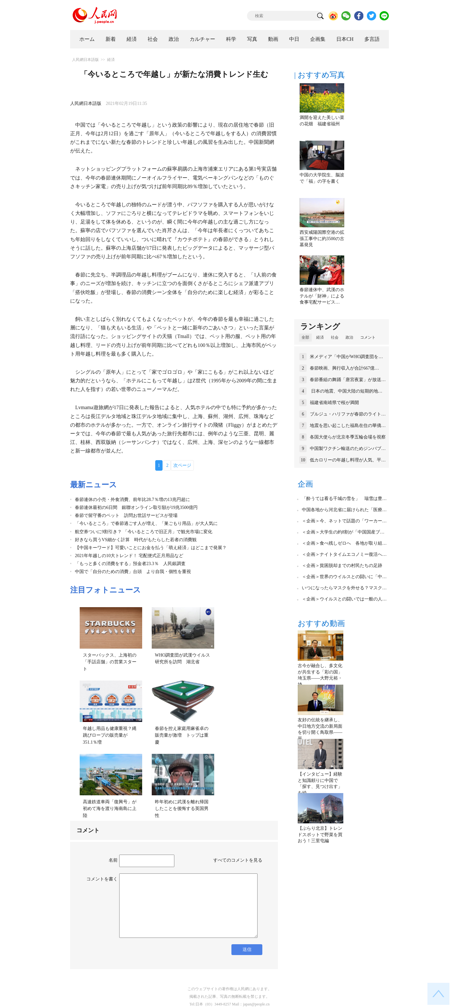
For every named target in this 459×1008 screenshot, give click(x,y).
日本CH (344, 39)
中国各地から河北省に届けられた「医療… (344, 509)
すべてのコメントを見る (237, 860)
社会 (153, 39)
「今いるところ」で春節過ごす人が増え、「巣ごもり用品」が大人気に (146, 523)
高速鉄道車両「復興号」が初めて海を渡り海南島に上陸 (109, 808)
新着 (111, 39)
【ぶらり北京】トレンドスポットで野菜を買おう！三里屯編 (320, 834)
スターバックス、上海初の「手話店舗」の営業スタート (109, 662)
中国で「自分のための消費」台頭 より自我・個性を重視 (133, 571)
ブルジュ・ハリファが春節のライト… (348, 414)
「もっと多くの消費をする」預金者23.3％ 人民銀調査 (130, 563)
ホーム (87, 39)
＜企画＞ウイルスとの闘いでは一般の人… (344, 599)
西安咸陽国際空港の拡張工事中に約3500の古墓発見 (322, 238)
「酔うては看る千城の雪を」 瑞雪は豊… (344, 498)
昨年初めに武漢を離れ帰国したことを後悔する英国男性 (181, 808)
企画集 (317, 39)
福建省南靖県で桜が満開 (334, 402)
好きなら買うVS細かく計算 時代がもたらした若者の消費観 (136, 539)
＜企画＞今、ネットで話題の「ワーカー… (344, 521)
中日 (294, 39)
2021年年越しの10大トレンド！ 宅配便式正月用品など (129, 555)
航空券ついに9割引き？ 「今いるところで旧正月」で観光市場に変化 (143, 531)
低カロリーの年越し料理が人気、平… (348, 460)
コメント (367, 337)
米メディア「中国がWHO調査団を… (346, 356)
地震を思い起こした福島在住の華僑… (348, 425)
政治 (174, 39)
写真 (252, 39)
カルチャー (202, 39)
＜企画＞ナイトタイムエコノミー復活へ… (344, 554)
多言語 (372, 39)
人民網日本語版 (85, 59)
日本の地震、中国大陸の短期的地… (346, 391)
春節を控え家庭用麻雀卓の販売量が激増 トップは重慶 (181, 735)
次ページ (182, 465)
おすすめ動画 (321, 623)
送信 (247, 949)
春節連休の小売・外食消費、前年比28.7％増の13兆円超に (132, 499)
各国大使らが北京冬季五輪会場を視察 (348, 437)
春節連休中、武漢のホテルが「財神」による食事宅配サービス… (322, 296)
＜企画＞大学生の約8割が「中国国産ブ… (343, 532)
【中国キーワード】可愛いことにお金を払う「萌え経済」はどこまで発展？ (151, 547)
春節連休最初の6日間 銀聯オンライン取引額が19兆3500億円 (136, 507)
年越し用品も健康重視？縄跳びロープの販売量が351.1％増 (109, 735)
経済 (132, 39)
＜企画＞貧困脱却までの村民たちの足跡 (342, 565)
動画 (273, 39)
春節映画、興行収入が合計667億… (344, 368)
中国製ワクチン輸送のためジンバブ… (348, 448)
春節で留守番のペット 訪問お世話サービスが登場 (126, 515)
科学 (231, 39)
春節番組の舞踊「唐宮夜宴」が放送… (348, 379)
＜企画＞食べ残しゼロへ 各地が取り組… (344, 543)
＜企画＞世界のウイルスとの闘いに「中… (344, 576)
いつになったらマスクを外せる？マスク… (344, 587)
